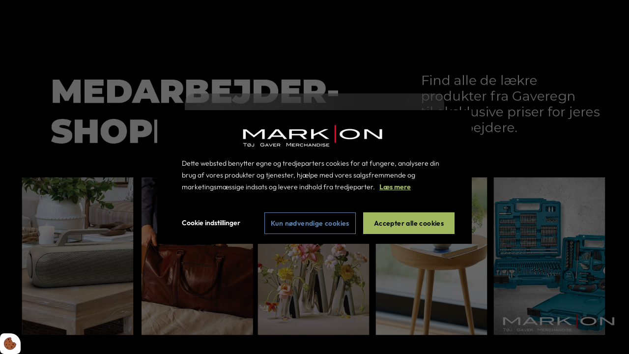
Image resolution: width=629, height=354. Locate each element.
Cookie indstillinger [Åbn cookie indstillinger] (211, 222)
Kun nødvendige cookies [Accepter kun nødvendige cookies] (310, 223)
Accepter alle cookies (409, 223)
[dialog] (314, 177)
